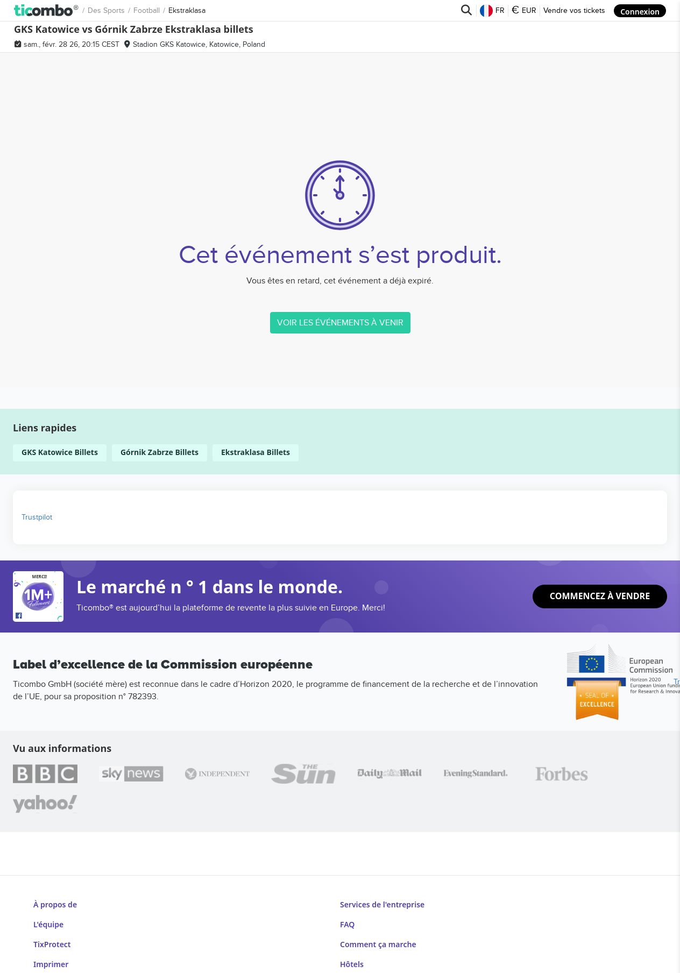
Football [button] (81, 10)
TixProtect (51, 928)
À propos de (54, 901)
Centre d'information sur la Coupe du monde (419, 955)
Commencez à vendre (600, 596)
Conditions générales (71, 955)
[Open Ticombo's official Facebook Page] (39, 616)
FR (492, 11)
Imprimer (49, 942)
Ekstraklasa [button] (121, 10)
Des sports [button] (41, 10)
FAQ (347, 915)
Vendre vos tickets (575, 10)
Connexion (640, 10)
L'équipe (47, 915)
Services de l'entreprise (381, 901)
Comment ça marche (377, 928)
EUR (524, 11)
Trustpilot (37, 517)
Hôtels (352, 942)
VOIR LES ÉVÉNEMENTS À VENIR (340, 322)
